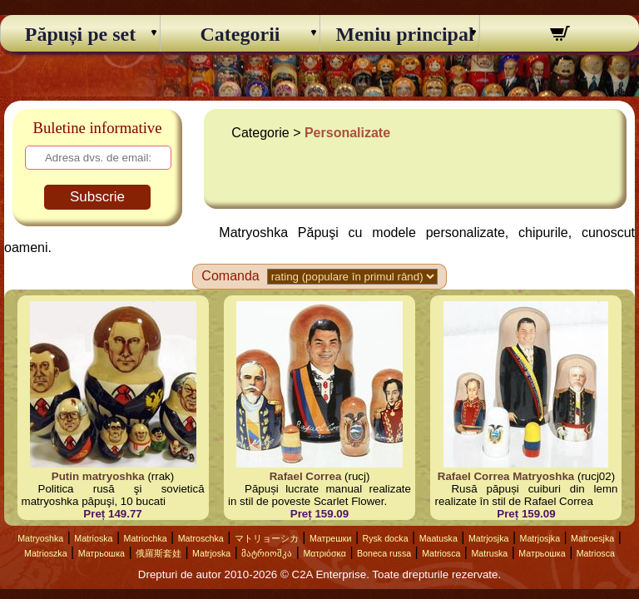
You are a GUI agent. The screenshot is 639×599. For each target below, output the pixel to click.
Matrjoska (211, 553)
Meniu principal (400, 34)
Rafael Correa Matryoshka (506, 476)
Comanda (230, 276)
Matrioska (93, 538)
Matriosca (441, 553)
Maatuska (438, 538)
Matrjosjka (488, 538)
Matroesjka (592, 538)
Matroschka (201, 538)
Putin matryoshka (98, 476)
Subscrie (97, 197)
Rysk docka (386, 538)
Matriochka (145, 538)
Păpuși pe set (80, 34)
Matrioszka (45, 553)
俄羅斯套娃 (158, 553)
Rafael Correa (306, 476)
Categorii (240, 34)
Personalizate (347, 133)
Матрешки (331, 538)
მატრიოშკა (266, 553)
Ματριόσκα (324, 553)
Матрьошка (101, 553)
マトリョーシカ (267, 538)
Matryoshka (40, 538)
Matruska (489, 553)
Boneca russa (384, 553)
